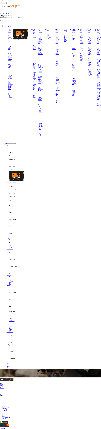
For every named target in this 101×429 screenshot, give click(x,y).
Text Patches (81, 35)
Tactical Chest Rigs (90, 50)
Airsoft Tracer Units (34, 92)
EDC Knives (58, 31)
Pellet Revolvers (10, 57)
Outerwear (40, 48)
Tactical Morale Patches (89, 62)
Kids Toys (10, 330)
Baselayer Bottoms (40, 74)
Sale (7, 367)
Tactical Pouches (89, 60)
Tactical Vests (89, 37)
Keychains (81, 58)
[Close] (1, 16)
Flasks (81, 60)
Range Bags (65, 36)
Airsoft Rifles (9, 31)
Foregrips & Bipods (34, 68)
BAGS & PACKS (9, 275)
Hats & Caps (40, 107)
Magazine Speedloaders (10, 84)
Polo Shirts (40, 40)
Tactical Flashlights (90, 72)
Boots (40, 128)
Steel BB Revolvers (10, 52)
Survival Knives (57, 48)
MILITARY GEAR (10, 344)
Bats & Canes (57, 56)
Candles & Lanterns (74, 82)
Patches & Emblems (81, 30)
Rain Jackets (40, 53)
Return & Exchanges (5, 407)
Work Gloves (40, 82)
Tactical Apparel (89, 30)
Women (46, 29)
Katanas (57, 99)
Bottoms (39, 41)
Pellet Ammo (10, 63)
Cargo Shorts (40, 46)
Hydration (74, 83)
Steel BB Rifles (9, 50)
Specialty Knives (57, 60)
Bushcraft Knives (57, 50)
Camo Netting (73, 52)
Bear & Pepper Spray (73, 32)
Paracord (73, 50)
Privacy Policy (4, 408)
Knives (54, 29)
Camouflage (3, 428)
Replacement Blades (58, 95)
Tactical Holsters (89, 55)
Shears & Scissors (57, 97)
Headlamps (74, 80)
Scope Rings (34, 76)
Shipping (3, 406)
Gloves (39, 81)
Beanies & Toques (40, 111)
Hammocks (74, 70)
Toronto (1, 386)
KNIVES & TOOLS (10, 249)
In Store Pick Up (5, 410)
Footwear (39, 127)
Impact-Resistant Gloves (39, 86)
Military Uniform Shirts (98, 54)
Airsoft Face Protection (34, 89)
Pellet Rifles (10, 55)
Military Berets (40, 109)
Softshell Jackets (39, 55)
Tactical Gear (87, 30)
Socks (40, 134)
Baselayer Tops (40, 72)
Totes (9, 283)
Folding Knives (57, 30)
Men (39, 29)
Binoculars (34, 37)
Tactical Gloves (89, 43)
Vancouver (2, 388)
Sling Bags (64, 38)
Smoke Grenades (34, 80)
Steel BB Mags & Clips (9, 80)
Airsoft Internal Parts (34, 86)
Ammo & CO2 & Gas (10, 59)
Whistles (81, 59)
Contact (3, 416)
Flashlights (74, 79)
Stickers (81, 37)
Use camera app (9, 17)
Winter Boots (40, 133)
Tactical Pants (89, 32)
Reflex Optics (34, 32)
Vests (39, 62)
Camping (70, 29)
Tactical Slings (89, 54)
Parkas (39, 52)
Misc (9, 331)
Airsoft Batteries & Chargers (34, 83)
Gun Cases (34, 50)
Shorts (48, 36)
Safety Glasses (34, 95)
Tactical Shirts (89, 33)
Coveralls (81, 41)
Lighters (81, 56)
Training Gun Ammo (10, 89)
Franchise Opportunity (6, 417)
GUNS (8, 145)
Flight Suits (40, 80)
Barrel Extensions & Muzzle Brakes (34, 73)
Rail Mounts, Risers (34, 66)
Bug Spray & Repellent (74, 37)
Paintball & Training (10, 86)
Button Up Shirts (40, 38)
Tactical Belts (89, 41)
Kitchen (73, 90)
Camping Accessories (74, 49)
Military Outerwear (99, 88)
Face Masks (41, 126)
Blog (7, 365)
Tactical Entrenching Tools (90, 74)
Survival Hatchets (57, 77)
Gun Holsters (34, 49)
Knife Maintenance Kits (58, 90)
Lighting (73, 78)
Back (9, 146)
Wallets (10, 284)
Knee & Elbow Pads (40, 101)
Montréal (1, 387)
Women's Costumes (81, 46)
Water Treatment (74, 84)
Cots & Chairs (73, 56)
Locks (81, 57)
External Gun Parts (34, 64)
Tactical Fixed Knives (57, 44)
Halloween (81, 43)
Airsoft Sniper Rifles (10, 38)
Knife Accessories (57, 84)
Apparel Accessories (40, 98)
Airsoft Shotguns (9, 36)
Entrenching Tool (57, 83)
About (8, 364)
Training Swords (57, 101)
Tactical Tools (89, 65)
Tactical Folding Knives (89, 67)
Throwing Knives (57, 62)
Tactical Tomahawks (57, 79)
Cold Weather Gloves (40, 88)
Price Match (4, 418)
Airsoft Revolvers (10, 34)
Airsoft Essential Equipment (34, 78)
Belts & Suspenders (40, 100)
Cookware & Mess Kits (74, 93)
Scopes (34, 31)
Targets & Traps (34, 53)
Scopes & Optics (34, 30)
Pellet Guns (10, 53)
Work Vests (40, 65)
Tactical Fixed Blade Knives (90, 69)
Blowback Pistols (15, 39)
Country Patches (81, 33)
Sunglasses (40, 102)
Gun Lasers (34, 36)
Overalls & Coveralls (40, 77)
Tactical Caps (89, 39)
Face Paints (82, 54)
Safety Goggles (34, 97)
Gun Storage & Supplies (34, 46)
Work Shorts (40, 45)
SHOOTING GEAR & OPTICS (12, 182)
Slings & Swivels (34, 70)
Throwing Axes (57, 81)
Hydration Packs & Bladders (74, 87)
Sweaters (40, 39)
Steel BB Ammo (9, 62)
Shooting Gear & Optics (31, 30)
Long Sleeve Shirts (40, 35)
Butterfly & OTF (57, 65)
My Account (4, 404)
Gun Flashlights (34, 34)
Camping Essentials (74, 30)
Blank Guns (10, 97)
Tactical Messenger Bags (90, 57)
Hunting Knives (57, 46)
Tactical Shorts (89, 35)
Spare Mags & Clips (10, 76)
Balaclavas (40, 122)
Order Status (4, 405)
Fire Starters (73, 40)
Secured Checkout (3, 13)
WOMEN (8, 238)
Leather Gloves (39, 83)
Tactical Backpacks (90, 48)
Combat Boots (40, 131)
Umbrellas (81, 61)
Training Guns (9, 88)
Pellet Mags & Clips (10, 82)
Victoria (1, 389)
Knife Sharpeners (57, 86)
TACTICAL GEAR (10, 332)
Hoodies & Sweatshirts (41, 33)
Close (20, 17)
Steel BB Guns (9, 47)
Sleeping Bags (73, 67)
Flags (81, 55)
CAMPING (8, 285)
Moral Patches (81, 32)
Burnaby (1, 384)
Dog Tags (81, 50)
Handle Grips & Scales (57, 93)
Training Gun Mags (10, 91)
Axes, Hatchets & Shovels (57, 75)
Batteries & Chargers (82, 51)
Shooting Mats (34, 55)
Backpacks (65, 30)
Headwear (40, 105)
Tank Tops (40, 32)
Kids (80, 39)
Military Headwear (98, 73)
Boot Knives (58, 66)
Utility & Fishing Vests (40, 67)
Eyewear (34, 93)
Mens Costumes (81, 44)
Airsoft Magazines (10, 78)
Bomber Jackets (39, 51)
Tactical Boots (89, 52)
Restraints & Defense (58, 52)
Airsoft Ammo (9, 61)
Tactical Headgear (90, 44)
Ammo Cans (34, 51)
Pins (80, 36)
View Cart (8, 13)
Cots (73, 69)
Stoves (73, 95)
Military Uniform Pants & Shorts (98, 31)
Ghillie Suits (73, 54)
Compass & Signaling (74, 35)
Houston (1, 395)
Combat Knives (57, 42)
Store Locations (9, 366)
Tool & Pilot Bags (65, 40)
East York (2, 385)
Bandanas (40, 125)
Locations (4, 415)
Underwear (40, 75)
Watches (39, 103)
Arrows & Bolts (9, 67)
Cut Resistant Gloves (40, 90)
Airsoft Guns (10, 29)
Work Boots (40, 129)
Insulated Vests (39, 64)
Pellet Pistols (10, 54)
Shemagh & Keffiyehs (41, 124)
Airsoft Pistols (9, 32)
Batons (57, 53)
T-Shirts (40, 31)
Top (48, 30)
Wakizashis (57, 102)
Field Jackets (40, 49)
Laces (40, 135)
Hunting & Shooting (10, 93)
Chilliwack (2, 391)
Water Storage (73, 89)
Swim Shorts (40, 47)
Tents (73, 66)
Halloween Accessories (82, 48)
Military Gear (95, 30)
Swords (57, 98)
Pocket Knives (57, 34)
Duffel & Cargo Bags (65, 33)
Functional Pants (40, 43)
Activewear (49, 38)
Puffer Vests (40, 68)
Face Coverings (40, 121)
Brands (8, 363)
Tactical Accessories (90, 46)
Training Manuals (81, 53)
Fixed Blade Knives (57, 40)
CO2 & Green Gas (10, 65)
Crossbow (9, 96)
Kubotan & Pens (57, 58)
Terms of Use (4, 409)
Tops (39, 30)
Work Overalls (39, 79)
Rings (39, 104)
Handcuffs (57, 54)
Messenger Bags (65, 31)
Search (1, 15)
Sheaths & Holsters (57, 88)
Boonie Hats (41, 112)
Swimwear (49, 37)
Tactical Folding (57, 32)
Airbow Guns (9, 95)
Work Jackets (40, 54)
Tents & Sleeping (73, 65)
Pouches (65, 41)
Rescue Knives (57, 38)
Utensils (73, 91)
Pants (48, 35)
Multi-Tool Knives (57, 36)
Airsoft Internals (21, 39)
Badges (81, 38)
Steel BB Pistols (9, 49)
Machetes (57, 63)
